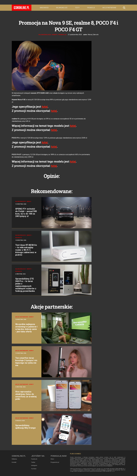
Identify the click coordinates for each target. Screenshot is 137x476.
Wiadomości (44, 7)
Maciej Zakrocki (93, 34)
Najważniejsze (61, 7)
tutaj (45, 106)
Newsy (54, 34)
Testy (77, 7)
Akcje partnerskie (109, 7)
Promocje (91, 7)
